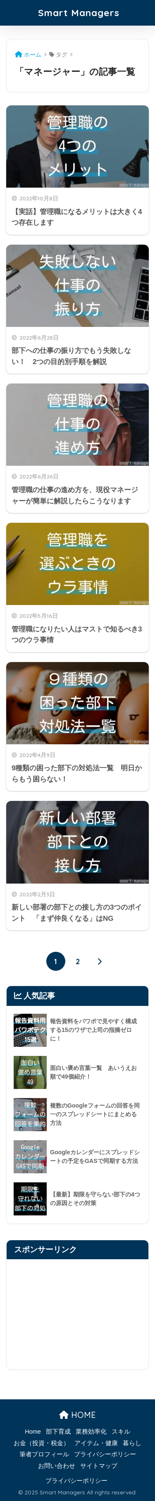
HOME (77, 1415)
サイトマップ (98, 1466)
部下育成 (58, 1431)
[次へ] (99, 961)
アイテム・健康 (96, 1443)
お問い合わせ (56, 1466)
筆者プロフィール (44, 1454)
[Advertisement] (77, 1314)
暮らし (132, 1443)
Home (33, 1431)
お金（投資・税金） (41, 1443)
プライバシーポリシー (105, 1454)
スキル (121, 1431)
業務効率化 (91, 1431)
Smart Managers (78, 13)
